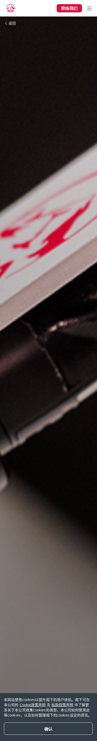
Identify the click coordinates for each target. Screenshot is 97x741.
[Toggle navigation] (89, 8)
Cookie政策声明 (33, 704)
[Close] (48, 728)
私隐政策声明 (62, 704)
